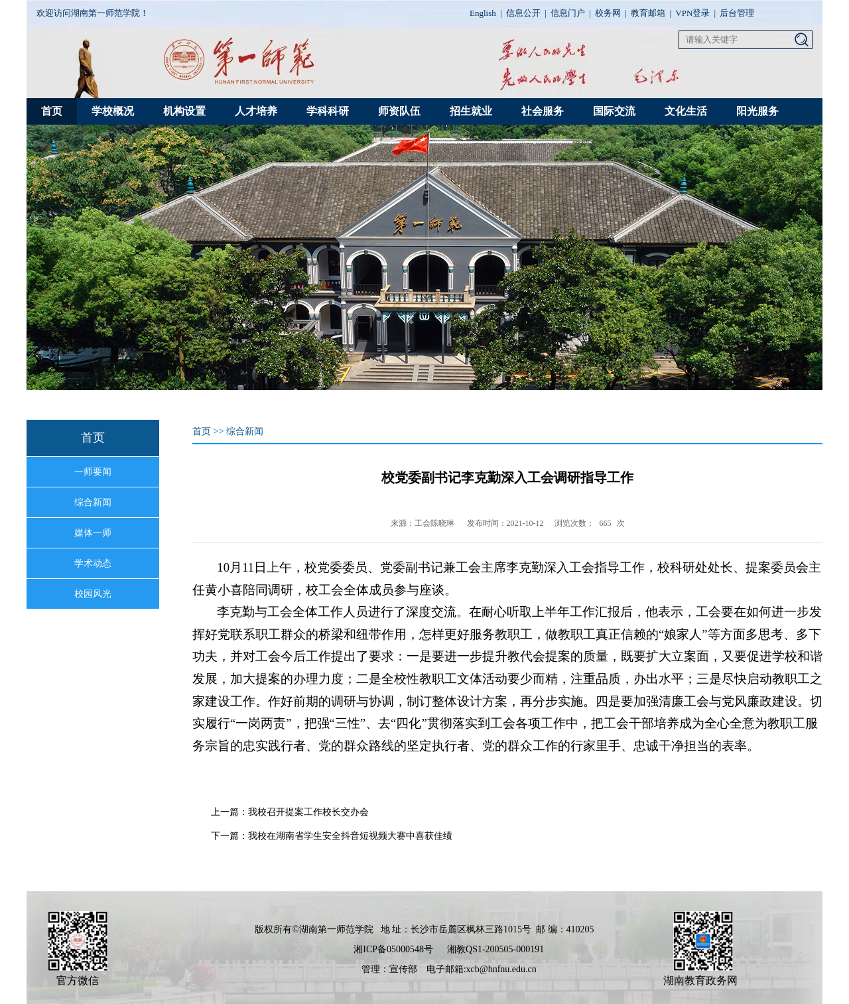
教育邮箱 (648, 13)
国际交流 (614, 111)
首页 (51, 111)
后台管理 (737, 13)
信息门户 (568, 13)
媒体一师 (92, 533)
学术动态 (92, 563)
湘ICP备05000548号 (393, 949)
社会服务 (542, 111)
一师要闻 (92, 472)
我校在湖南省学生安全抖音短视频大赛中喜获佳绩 (350, 836)
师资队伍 (399, 111)
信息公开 (523, 13)
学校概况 (113, 111)
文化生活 (686, 111)
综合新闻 (92, 502)
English (483, 13)
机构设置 (184, 111)
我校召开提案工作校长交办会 (308, 812)
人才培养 (256, 111)
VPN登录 (692, 13)
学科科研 (327, 111)
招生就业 (471, 111)
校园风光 (92, 594)
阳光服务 (757, 111)
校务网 (608, 13)
